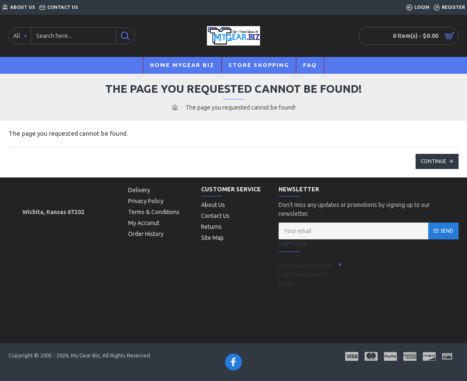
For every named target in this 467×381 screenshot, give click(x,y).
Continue (433, 161)
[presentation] (338, 305)
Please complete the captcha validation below (306, 274)
